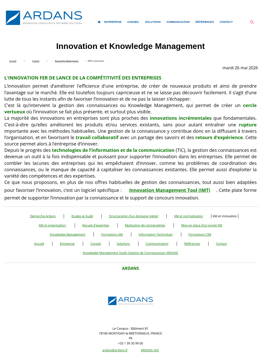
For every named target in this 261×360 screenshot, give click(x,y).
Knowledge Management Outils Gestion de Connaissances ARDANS (130, 253)
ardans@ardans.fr (115, 350)
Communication (157, 244)
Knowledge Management (67, 234)
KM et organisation (52, 225)
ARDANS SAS (150, 350)
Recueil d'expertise (95, 225)
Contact (221, 244)
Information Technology (156, 234)
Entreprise (67, 244)
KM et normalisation (188, 216)
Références (192, 244)
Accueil (39, 244)
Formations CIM (200, 234)
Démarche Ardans (43, 216)
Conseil (95, 244)
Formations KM (112, 234)
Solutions (123, 244)
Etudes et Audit (82, 216)
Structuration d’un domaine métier (134, 216)
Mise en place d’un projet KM (201, 225)
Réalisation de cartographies (145, 225)
